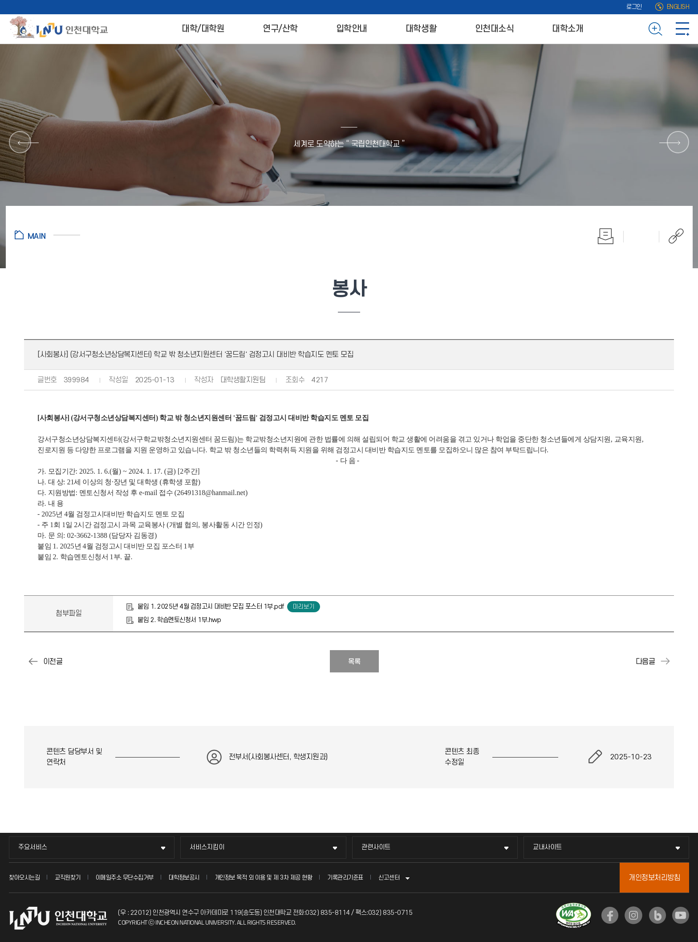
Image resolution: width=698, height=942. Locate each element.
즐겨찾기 (641, 236)
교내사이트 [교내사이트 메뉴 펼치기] (547, 847)
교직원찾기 (68, 877)
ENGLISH (678, 7)
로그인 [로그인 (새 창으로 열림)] (634, 7)
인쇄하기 (606, 236)
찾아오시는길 (24, 877)
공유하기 (671, 236)
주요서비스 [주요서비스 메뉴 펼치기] (32, 847)
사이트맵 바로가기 (682, 29)
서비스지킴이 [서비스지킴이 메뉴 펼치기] (207, 847)
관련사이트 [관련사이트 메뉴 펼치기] (375, 847)
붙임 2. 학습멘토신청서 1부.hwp (179, 620)
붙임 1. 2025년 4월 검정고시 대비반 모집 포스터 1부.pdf (211, 606)
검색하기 (655, 29)
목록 (354, 662)
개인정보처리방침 (654, 878)
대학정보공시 (184, 877)
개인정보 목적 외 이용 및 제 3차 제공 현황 (263, 877)
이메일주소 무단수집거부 (125, 877)
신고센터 (389, 877)
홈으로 (47, 234)
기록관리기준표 (345, 877)
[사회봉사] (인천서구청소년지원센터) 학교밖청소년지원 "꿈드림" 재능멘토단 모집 (33, 661)
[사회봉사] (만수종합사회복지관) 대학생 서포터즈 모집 (665, 661)
